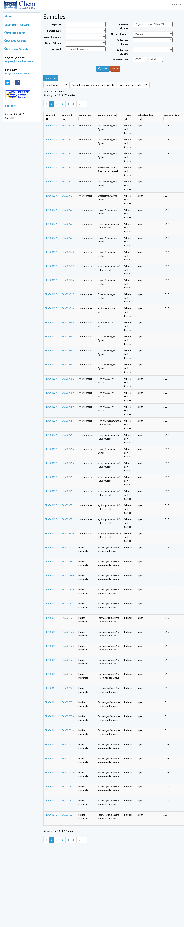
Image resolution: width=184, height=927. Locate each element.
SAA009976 (68, 167)
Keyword (56, 49)
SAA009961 (68, 378)
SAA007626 (68, 631)
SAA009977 (68, 153)
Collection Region (122, 42)
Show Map (51, 77)
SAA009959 (68, 406)
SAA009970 (68, 252)
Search (102, 68)
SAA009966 (68, 308)
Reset (115, 68)
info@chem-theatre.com (17, 73)
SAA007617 (68, 758)
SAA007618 (68, 744)
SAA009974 (68, 195)
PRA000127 (51, 125)
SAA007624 (68, 659)
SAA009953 (68, 491)
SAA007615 (68, 786)
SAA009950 (68, 533)
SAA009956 (68, 449)
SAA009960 (68, 392)
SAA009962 (68, 364)
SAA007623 (68, 673)
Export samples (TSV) (56, 84)
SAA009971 (68, 237)
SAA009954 (68, 477)
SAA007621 (68, 702)
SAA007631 (68, 561)
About (8, 16)
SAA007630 (68, 575)
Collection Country (122, 51)
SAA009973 (68, 209)
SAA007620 (68, 716)
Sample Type (54, 30)
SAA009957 (68, 434)
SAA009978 (68, 139)
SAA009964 (68, 336)
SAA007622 (68, 688)
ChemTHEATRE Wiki (16, 24)
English (176, 4)
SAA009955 (68, 463)
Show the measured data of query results (93, 84)
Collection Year (120, 59)
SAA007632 (68, 547)
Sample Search (15, 41)
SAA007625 (68, 645)
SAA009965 (68, 322)
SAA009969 (68, 266)
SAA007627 (68, 617)
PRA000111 (51, 547)
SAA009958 (68, 420)
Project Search (14, 33)
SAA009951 (68, 519)
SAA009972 (68, 223)
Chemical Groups (123, 26)
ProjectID (56, 24)
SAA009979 (68, 125)
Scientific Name (52, 36)
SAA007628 (68, 603)
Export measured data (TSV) (133, 84)
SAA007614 (68, 800)
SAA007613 (68, 814)
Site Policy (10, 105)
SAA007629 (68, 589)
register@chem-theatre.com (19, 61)
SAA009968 (68, 280)
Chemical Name (119, 34)
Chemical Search (16, 49)
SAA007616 (68, 772)
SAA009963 (68, 350)
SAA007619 (68, 730)
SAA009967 (68, 294)
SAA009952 (68, 505)
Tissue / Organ (53, 43)
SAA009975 (68, 181)
